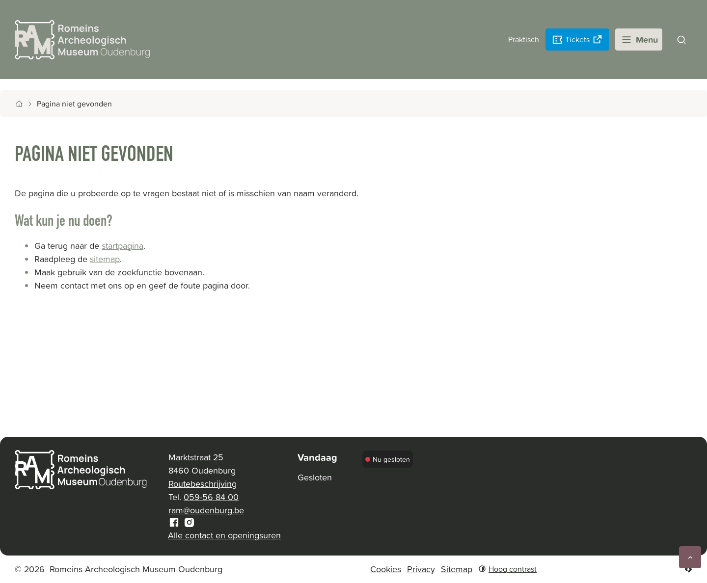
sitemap (105, 259)
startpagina (122, 245)
